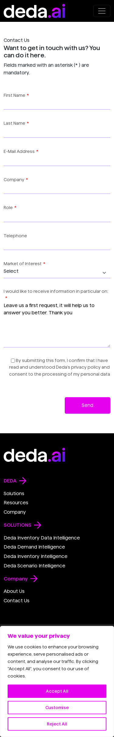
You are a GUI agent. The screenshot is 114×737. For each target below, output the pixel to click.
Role (10, 207)
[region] (57, 681)
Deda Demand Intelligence (34, 546)
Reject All (57, 724)
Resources (16, 502)
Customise (57, 707)
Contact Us (16, 600)
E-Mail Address (21, 151)
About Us (14, 591)
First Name (16, 95)
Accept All (57, 691)
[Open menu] (101, 11)
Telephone (15, 235)
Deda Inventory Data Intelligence (42, 537)
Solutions (14, 493)
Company (16, 179)
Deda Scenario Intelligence (34, 565)
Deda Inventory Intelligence (35, 556)
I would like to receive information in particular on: (56, 294)
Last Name (16, 123)
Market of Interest (24, 263)
